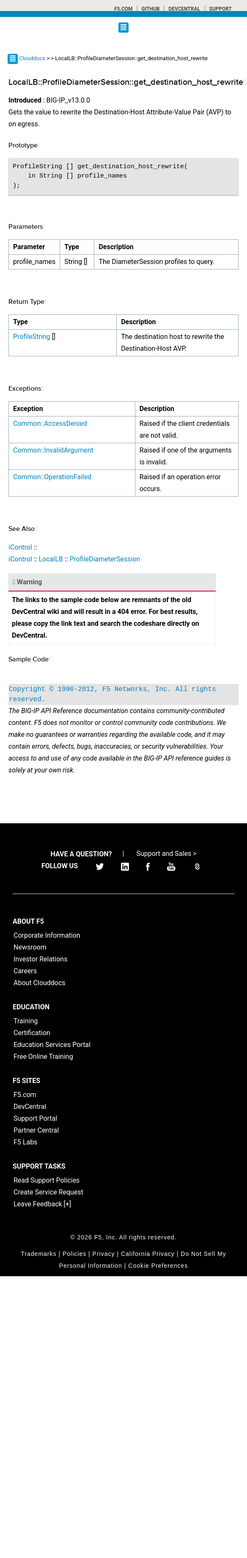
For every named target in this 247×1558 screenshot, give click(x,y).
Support (220, 9)
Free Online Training (43, 1057)
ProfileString (31, 337)
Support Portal (35, 1118)
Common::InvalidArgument (53, 450)
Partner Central (36, 1130)
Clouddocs (32, 58)
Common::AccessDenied (50, 423)
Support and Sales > (166, 854)
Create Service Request (48, 1192)
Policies (74, 1253)
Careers (25, 971)
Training (26, 1021)
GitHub (150, 9)
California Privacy (148, 1253)
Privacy (104, 1253)
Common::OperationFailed (52, 477)
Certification (32, 1033)
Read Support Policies (47, 1180)
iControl (20, 547)
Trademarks (38, 1253)
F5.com (123, 9)
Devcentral (184, 9)
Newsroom (30, 947)
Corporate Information (47, 935)
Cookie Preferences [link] (158, 1265)
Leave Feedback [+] (42, 1204)
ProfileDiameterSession (104, 559)
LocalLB (50, 559)
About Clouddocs (40, 983)
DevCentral (30, 1107)
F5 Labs (25, 1142)
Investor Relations (40, 959)
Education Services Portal (52, 1045)
